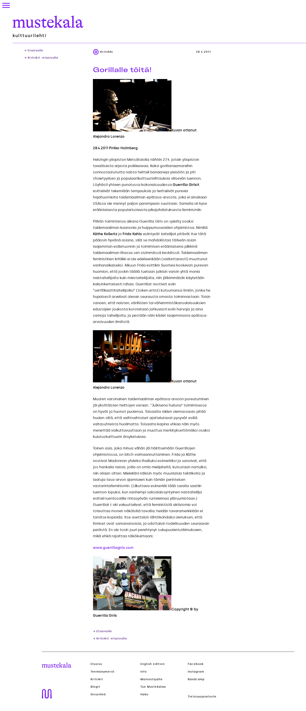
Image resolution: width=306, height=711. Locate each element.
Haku (144, 694)
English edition (152, 664)
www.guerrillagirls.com (113, 548)
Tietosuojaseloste (202, 696)
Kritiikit (97, 679)
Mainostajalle (151, 679)
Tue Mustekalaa (153, 686)
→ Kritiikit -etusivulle (41, 57)
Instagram (196, 671)
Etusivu (96, 664)
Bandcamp (196, 679)
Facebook (196, 664)
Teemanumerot (103, 671)
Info (143, 671)
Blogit (95, 686)
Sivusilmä (98, 694)
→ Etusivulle (33, 50)
